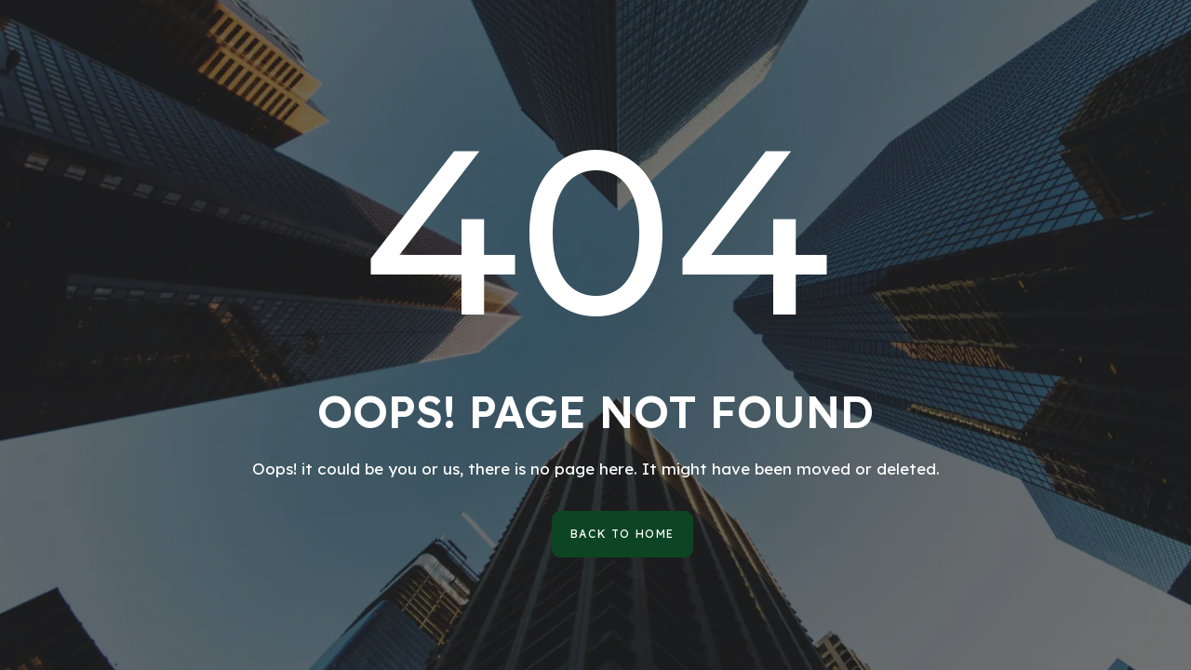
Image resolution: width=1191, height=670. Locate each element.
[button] (622, 534)
